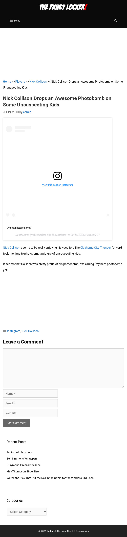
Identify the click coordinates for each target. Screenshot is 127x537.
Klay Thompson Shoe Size (23, 471)
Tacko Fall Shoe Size (19, 452)
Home (7, 81)
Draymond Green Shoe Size (24, 465)
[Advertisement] (63, 51)
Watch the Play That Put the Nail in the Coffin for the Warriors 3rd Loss (50, 478)
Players (20, 81)
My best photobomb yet (18, 227)
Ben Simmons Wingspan (22, 458)
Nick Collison (38, 81)
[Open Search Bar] (115, 20)
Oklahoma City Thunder (95, 247)
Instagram (13, 331)
